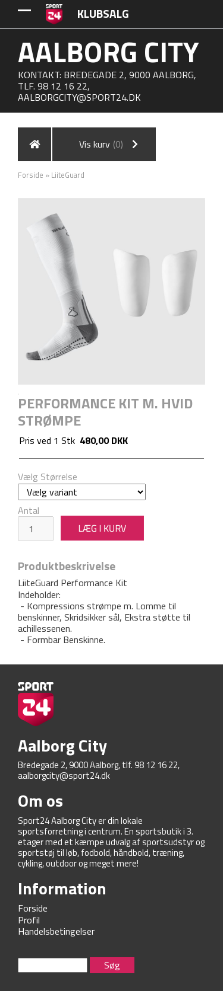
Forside (30, 175)
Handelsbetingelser (56, 931)
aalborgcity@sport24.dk (79, 97)
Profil (29, 920)
